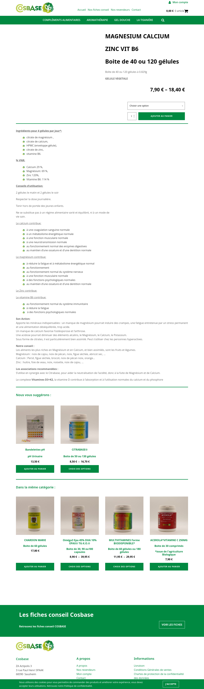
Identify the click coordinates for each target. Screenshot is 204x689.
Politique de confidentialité (78, 685)
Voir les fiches (172, 627)
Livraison (139, 668)
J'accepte (170, 683)
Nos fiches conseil (103, 11)
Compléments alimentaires (61, 23)
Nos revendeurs (125, 11)
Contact (141, 11)
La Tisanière (145, 23)
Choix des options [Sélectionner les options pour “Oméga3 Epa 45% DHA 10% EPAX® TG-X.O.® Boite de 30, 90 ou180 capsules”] (80, 569)
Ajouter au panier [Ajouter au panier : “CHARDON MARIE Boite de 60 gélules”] (35, 569)
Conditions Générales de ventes (152, 672)
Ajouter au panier (161, 119)
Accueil (86, 11)
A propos (81, 668)
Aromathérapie (97, 23)
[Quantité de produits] (131, 119)
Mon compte (84, 677)
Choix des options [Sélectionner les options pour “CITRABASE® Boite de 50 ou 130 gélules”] (80, 471)
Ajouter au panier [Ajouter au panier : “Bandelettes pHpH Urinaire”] (35, 471)
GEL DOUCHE (122, 23)
